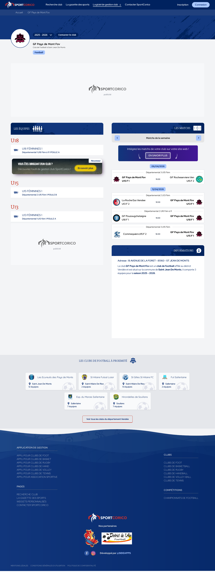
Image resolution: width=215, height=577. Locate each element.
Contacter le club (67, 34)
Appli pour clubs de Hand (33, 471)
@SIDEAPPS (124, 558)
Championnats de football (181, 503)
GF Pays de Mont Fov (39, 12)
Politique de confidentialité (81, 571)
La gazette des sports (31, 503)
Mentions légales (19, 571)
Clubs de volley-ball (177, 482)
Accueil (19, 12)
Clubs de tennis (174, 485)
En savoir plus (85, 172)
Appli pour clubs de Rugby (33, 468)
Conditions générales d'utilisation (47, 571)
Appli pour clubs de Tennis (34, 478)
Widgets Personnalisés (31, 506)
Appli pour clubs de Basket (34, 464)
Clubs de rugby (173, 475)
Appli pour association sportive (37, 482)
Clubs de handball (176, 478)
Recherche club (27, 499)
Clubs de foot (173, 468)
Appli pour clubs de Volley (34, 475)
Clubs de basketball (177, 471)
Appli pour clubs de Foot (33, 460)
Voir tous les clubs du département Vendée (108, 423)
